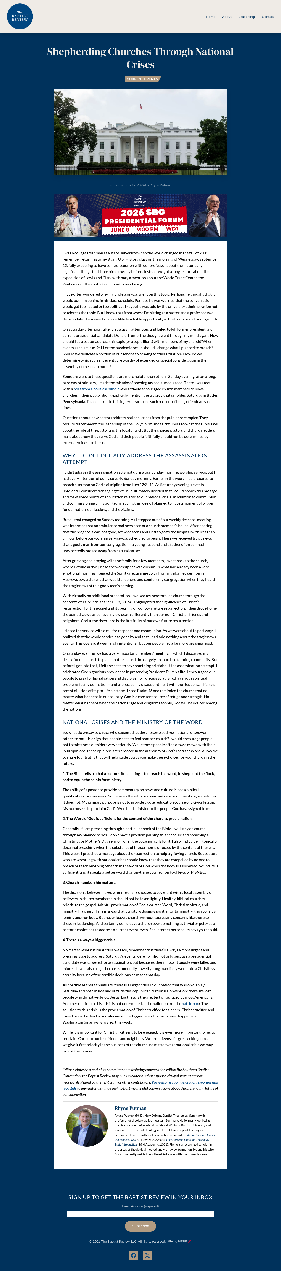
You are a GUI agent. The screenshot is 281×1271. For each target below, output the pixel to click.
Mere (182, 1241)
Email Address (140, 1206)
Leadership (247, 16)
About (227, 16)
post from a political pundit (96, 389)
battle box (190, 1003)
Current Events (142, 79)
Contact (268, 16)
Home (210, 16)
